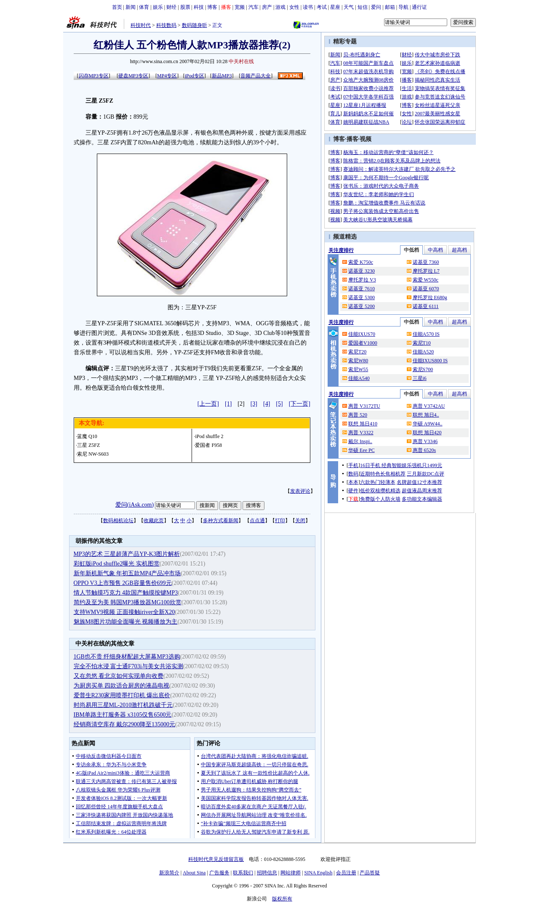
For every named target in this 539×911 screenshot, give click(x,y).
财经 (171, 7)
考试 (322, 7)
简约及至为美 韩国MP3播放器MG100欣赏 (127, 602)
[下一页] (299, 404)
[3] (254, 404)
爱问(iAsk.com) (134, 505)
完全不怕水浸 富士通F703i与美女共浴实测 (128, 666)
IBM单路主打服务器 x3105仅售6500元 (123, 715)
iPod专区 (194, 76)
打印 (280, 520)
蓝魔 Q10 (87, 436)
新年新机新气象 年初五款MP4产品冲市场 (127, 573)
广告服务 (219, 873)
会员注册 (346, 873)
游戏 (280, 7)
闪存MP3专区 (94, 76)
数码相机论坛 (118, 520)
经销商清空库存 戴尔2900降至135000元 (125, 724)
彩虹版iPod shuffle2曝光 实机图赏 (117, 563)
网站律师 (290, 873)
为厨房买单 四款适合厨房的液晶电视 (122, 686)
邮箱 (390, 7)
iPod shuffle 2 (209, 436)
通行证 (419, 7)
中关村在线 (241, 61)
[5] (279, 404)
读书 (308, 7)
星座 (335, 7)
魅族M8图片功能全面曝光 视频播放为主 (126, 622)
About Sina (194, 873)
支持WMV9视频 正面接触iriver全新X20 (124, 612)
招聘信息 (267, 873)
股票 (185, 7)
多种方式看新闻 (220, 520)
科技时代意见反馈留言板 (216, 859)
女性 (294, 7)
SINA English (318, 873)
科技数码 (166, 25)
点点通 (257, 520)
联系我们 (243, 873)
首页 (117, 7)
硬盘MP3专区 (133, 76)
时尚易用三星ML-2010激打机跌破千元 (123, 705)
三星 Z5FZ (88, 445)
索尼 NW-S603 (93, 454)
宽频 (240, 7)
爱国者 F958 (208, 445)
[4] (266, 404)
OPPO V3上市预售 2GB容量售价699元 (123, 583)
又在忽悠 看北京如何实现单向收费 (119, 676)
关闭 (300, 520)
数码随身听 (194, 25)
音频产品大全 (255, 76)
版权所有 (282, 899)
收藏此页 (154, 520)
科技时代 (141, 25)
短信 (363, 7)
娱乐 (158, 7)
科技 (199, 7)
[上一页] (208, 404)
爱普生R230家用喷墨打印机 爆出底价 (122, 695)
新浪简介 (169, 873)
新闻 (130, 7)
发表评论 (300, 491)
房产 (267, 7)
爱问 (376, 7)
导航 (403, 7)
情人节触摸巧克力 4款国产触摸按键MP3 (126, 593)
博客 (212, 7)
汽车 (253, 7)
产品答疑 (370, 873)
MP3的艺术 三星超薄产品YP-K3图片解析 (127, 554)
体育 (144, 7)
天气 (349, 7)
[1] (228, 404)
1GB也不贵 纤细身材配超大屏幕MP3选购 (127, 656)
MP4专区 (167, 76)
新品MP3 (222, 76)
